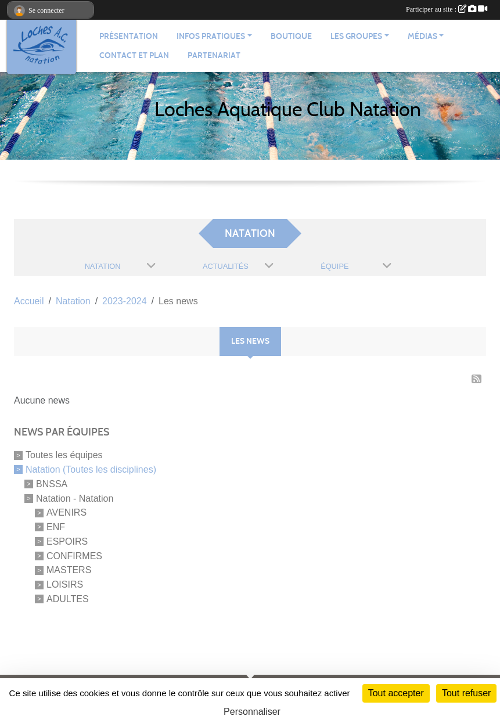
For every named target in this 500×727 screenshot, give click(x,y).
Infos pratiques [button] (211, 36)
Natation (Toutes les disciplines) (91, 469)
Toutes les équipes (64, 455)
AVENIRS (66, 512)
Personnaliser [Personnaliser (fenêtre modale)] (252, 712)
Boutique (291, 36)
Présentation (128, 36)
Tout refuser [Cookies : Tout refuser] (466, 693)
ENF (55, 527)
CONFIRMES (74, 555)
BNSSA (51, 484)
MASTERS (68, 570)
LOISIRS (64, 584)
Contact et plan (134, 55)
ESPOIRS (67, 541)
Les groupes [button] (356, 36)
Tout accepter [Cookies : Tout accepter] (396, 693)
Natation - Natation (74, 498)
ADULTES (67, 599)
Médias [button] (422, 36)
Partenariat (214, 55)
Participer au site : (446, 9)
